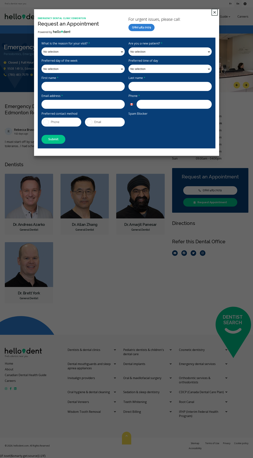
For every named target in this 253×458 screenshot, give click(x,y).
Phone (134, 96)
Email (94, 122)
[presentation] (156, 125)
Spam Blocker (138, 114)
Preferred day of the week (59, 61)
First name (49, 78)
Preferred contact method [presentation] (59, 114)
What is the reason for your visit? (65, 43)
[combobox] (132, 104)
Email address (52, 96)
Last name (136, 78)
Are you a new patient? (145, 43)
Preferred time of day (143, 61)
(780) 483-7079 (141, 27)
